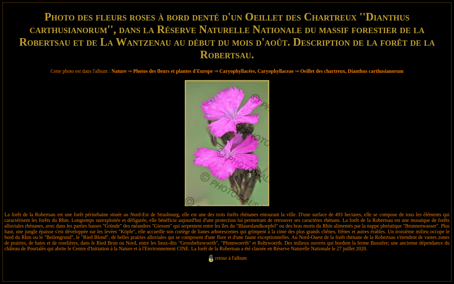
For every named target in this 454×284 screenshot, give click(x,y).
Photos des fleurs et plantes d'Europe (173, 71)
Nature (118, 71)
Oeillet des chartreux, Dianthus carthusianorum (351, 71)
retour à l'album (231, 258)
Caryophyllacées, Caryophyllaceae (256, 71)
